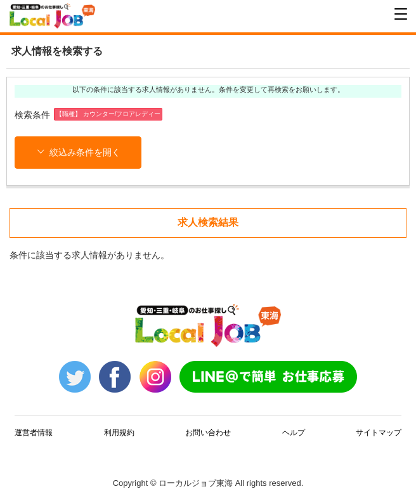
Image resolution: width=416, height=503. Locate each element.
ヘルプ (293, 432)
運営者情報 (34, 432)
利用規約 (119, 432)
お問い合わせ (208, 432)
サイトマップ (378, 432)
